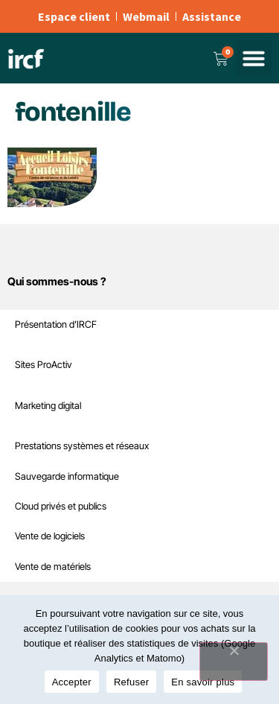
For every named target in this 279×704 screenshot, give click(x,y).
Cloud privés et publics (60, 506)
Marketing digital (48, 405)
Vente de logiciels (50, 536)
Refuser (131, 682)
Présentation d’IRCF (56, 324)
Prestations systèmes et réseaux (82, 445)
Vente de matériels (53, 566)
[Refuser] (233, 661)
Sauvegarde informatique (67, 476)
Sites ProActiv (43, 364)
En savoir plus (202, 682)
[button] (254, 58)
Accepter (72, 682)
